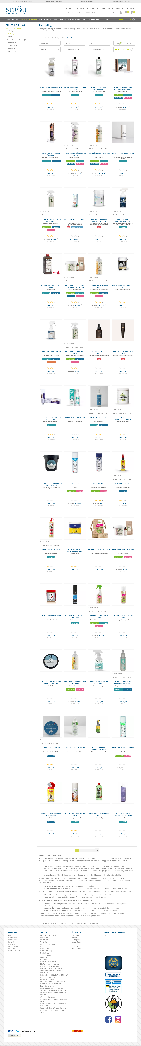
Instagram (76, 940)
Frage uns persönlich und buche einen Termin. (54, 1011)
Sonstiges (11, 52)
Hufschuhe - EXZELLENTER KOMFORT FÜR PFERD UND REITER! (54, 976)
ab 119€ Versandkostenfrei (120, 1)
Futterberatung (45, 946)
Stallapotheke (12, 45)
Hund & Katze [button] (74, 19)
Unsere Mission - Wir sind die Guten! (53, 1008)
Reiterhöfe (44, 940)
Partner (75, 944)
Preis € (99, 43)
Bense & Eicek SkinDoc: (52, 897)
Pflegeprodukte (60, 38)
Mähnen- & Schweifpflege (16, 40)
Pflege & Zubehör (49, 38)
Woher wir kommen (47, 997)
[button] (119, 12)
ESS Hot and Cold (50, 888)
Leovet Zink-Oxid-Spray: (53, 904)
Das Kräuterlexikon (47, 986)
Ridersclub (69, 8)
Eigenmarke (80, 8)
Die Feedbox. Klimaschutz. (50, 964)
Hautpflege (11, 34)
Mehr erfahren (44, 34)
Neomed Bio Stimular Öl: (53, 868)
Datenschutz (13, 937)
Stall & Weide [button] (45, 19)
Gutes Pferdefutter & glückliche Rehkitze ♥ (51, 971)
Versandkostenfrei (75, 49)
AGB (9, 935)
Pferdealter (50, 49)
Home (41, 38)
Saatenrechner (45, 959)
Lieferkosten (44, 948)
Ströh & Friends (78, 946)
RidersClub (44, 937)
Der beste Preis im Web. (49, 962)
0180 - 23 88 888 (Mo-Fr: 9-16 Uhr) (21, 1)
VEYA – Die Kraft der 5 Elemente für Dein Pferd (53, 1005)
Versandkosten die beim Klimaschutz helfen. (54, 1000)
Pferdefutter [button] (13, 19)
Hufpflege (10, 37)
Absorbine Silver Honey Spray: (55, 910)
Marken (131, 8)
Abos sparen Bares (47, 979)
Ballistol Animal (49, 895)
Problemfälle (92, 8)
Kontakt (11, 942)
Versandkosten (73, 923)
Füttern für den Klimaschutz (50, 984)
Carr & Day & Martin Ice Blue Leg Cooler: (59, 886)
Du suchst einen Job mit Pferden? (52, 982)
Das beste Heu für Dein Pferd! (51, 968)
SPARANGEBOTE (94, 19)
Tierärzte (43, 942)
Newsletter (12, 944)
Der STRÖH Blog (14, 951)
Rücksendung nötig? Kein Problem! (53, 988)
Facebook (75, 935)
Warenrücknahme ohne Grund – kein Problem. (54, 994)
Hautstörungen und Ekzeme (70, 916)
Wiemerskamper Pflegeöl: (54, 875)
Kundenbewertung (99, 49)
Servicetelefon (45, 955)
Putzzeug (10, 49)
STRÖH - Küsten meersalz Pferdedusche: (59, 866)
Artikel (105, 8)
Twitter (74, 937)
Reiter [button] (63, 19)
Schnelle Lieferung (54, 1)
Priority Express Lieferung (49, 966)
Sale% (105, 19)
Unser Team (76, 942)
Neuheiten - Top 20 (47, 951)
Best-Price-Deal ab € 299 (49, 944)
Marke (75, 43)
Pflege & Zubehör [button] (29, 19)
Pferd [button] (55, 19)
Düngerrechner (46, 957)
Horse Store (76, 948)
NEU (83, 19)
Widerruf (11, 948)
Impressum (12, 940)
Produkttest (90, 868)
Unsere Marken (14, 946)
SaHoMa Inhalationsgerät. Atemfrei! (53, 990)
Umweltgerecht (87, 1)
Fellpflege (10, 31)
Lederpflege (11, 42)
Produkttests (118, 8)
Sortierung (50, 43)
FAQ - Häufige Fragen (48, 935)
